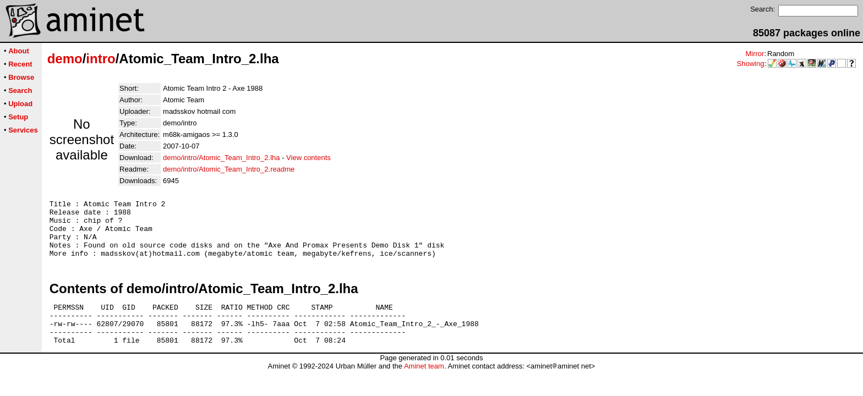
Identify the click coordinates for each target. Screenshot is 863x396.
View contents (308, 157)
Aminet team (424, 386)
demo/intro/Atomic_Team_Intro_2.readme (228, 169)
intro (100, 58)
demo (65, 58)
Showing (750, 63)
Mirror (754, 54)
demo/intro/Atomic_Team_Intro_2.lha (221, 157)
